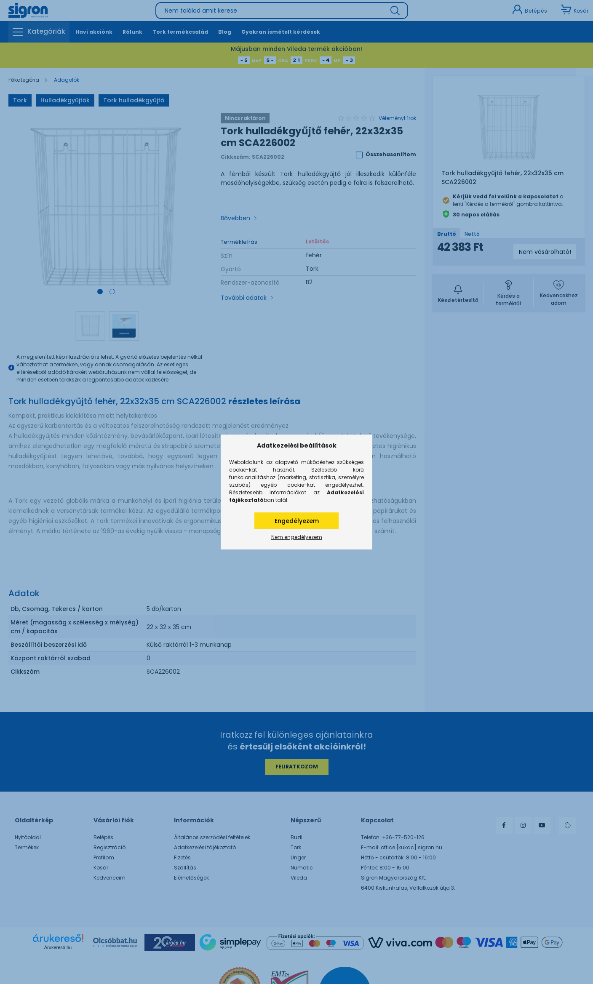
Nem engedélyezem (296, 537)
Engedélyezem (297, 521)
